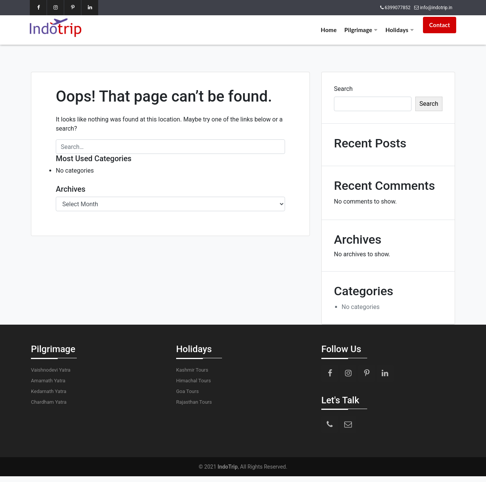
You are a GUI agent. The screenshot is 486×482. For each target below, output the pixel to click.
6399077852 (397, 7)
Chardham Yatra (48, 402)
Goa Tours (187, 391)
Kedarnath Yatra (48, 391)
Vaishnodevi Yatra (50, 370)
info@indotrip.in (436, 7)
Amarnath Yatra (48, 380)
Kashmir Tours (192, 370)
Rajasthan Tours (194, 402)
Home (329, 29)
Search (343, 88)
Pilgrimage (360, 29)
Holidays (400, 29)
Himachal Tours (193, 380)
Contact (439, 24)
